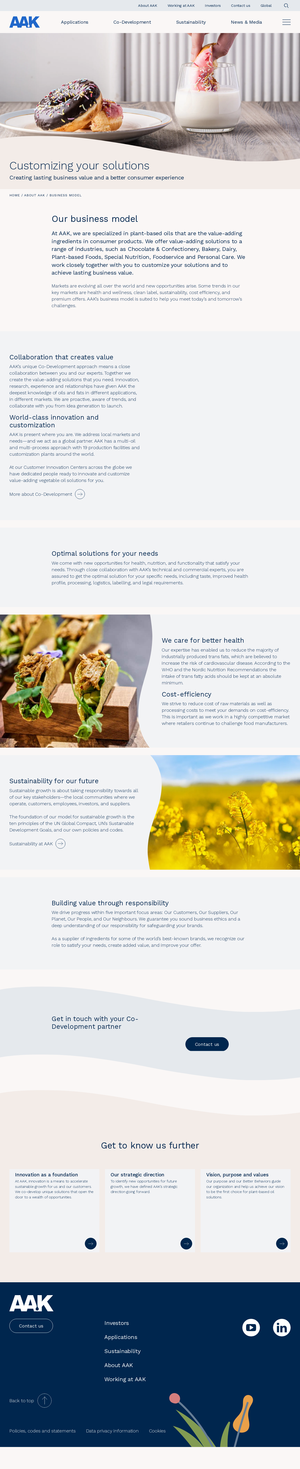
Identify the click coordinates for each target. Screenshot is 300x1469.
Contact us (207, 1044)
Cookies (157, 1453)
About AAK (34, 195)
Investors (116, 1345)
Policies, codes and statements (42, 1453)
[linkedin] (282, 1349)
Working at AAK (125, 1401)
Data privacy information (112, 1453)
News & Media (246, 22)
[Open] (286, 22)
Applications (74, 22)
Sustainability (191, 22)
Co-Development (132, 22)
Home (14, 195)
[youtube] (251, 1349)
